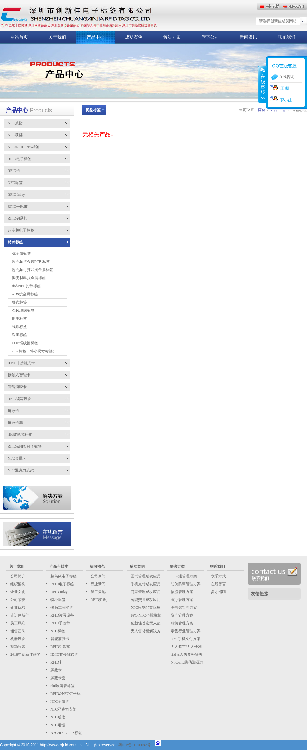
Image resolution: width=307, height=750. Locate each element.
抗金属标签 (21, 253)
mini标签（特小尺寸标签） (34, 351)
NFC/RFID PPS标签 (65, 733)
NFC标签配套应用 (145, 607)
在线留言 (218, 584)
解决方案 (172, 37)
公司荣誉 (17, 599)
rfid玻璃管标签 (62, 686)
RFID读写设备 (61, 615)
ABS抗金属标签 (25, 294)
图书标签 (19, 318)
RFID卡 (56, 662)
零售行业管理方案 (185, 631)
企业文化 (17, 592)
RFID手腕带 (59, 623)
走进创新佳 (19, 615)
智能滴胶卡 (59, 639)
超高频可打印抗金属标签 (32, 270)
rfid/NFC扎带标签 (26, 286)
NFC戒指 (57, 717)
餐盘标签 (19, 302)
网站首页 (19, 37)
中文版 (294, 6)
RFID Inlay (58, 592)
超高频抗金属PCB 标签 (31, 261)
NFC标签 (57, 631)
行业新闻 (98, 584)
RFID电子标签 (61, 584)
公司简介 (17, 576)
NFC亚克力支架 (62, 709)
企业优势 (17, 607)
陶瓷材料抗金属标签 (29, 278)
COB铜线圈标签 (25, 343)
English (269, 6)
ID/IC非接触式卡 (63, 654)
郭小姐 (281, 100)
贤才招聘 (218, 592)
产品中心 (95, 37)
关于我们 (57, 37)
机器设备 (17, 639)
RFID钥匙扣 (59, 646)
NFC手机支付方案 (185, 639)
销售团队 (17, 631)
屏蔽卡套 (57, 678)
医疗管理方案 (181, 599)
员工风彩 (17, 623)
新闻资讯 (248, 37)
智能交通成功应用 (145, 599)
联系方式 (218, 576)
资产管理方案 (181, 615)
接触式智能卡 (61, 607)
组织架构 (17, 584)
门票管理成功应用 (145, 592)
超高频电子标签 (63, 576)
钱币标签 (19, 327)
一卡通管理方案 (183, 576)
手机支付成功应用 (145, 584)
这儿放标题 (78, 15)
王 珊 (279, 88)
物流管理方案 (181, 592)
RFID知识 (98, 599)
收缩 (262, 84)
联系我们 (286, 37)
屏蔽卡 (55, 670)
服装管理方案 (181, 623)
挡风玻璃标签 (23, 310)
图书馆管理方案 (183, 607)
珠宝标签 (19, 335)
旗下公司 (210, 37)
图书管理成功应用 (145, 576)
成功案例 (134, 37)
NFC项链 (57, 725)
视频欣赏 (17, 646)
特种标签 (57, 599)
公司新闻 (98, 576)
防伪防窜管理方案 (185, 584)
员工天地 (98, 592)
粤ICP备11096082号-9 (136, 745)
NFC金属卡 (59, 701)
